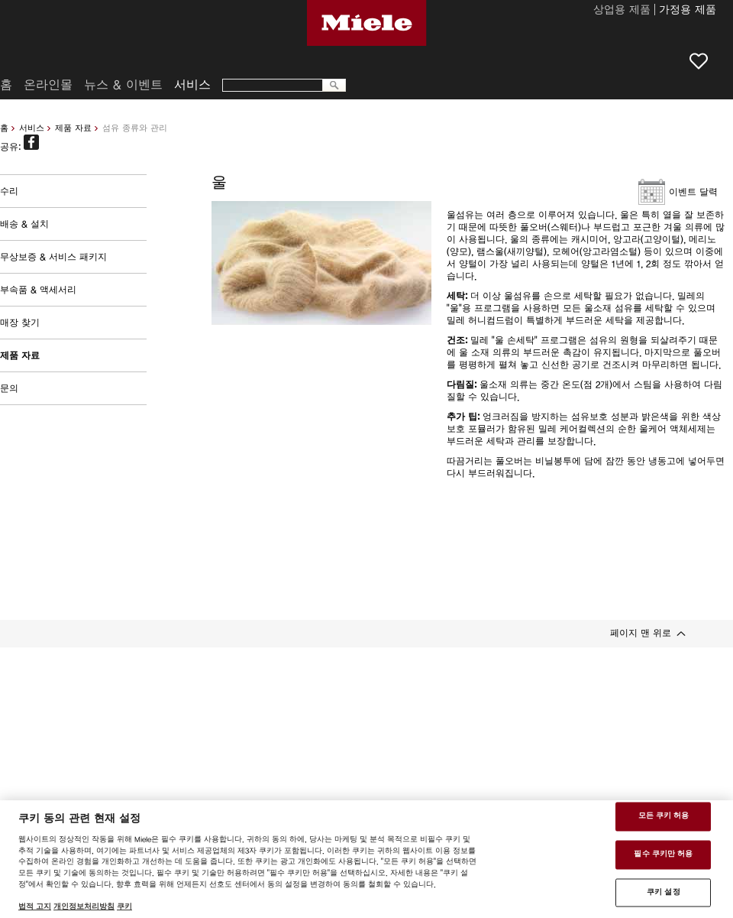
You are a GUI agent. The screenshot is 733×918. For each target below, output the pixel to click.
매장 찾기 (20, 322)
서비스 (31, 128)
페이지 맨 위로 (640, 632)
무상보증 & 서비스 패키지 (53, 256)
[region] (366, 859)
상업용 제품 (622, 10)
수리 (9, 191)
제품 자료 (73, 128)
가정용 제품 (687, 10)
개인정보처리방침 (84, 906)
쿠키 (124, 906)
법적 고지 (34, 906)
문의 (9, 388)
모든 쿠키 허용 (663, 816)
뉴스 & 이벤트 (123, 85)
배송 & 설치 (24, 224)
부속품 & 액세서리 (38, 289)
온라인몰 (48, 85)
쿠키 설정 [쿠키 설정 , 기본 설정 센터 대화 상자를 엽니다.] (663, 892)
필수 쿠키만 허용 (663, 854)
